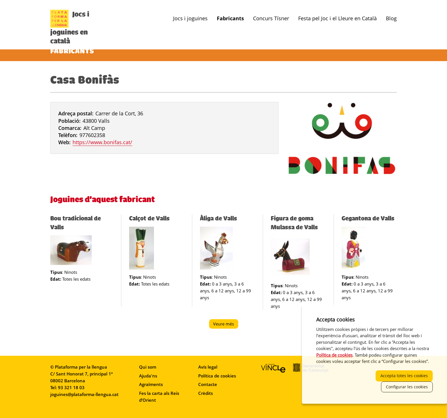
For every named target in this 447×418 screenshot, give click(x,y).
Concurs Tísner (271, 18)
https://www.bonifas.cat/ (102, 142)
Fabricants (230, 18)
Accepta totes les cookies (404, 375)
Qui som (147, 367)
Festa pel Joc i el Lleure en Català (337, 18)
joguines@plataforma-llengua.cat (84, 394)
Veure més (225, 325)
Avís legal (207, 367)
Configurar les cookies (407, 386)
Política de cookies (217, 376)
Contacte (207, 384)
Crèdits (205, 393)
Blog (391, 18)
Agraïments (151, 384)
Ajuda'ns (148, 376)
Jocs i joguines (190, 18)
